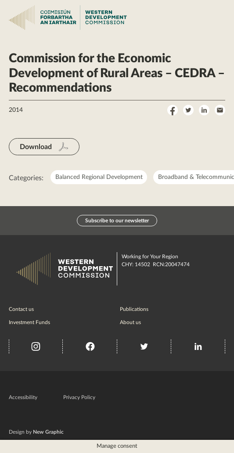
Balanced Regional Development (99, 177)
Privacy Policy (79, 397)
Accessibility (23, 397)
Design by (36, 432)
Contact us (21, 309)
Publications (134, 309)
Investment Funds (29, 322)
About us (130, 322)
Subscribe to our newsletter (117, 220)
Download (36, 146)
